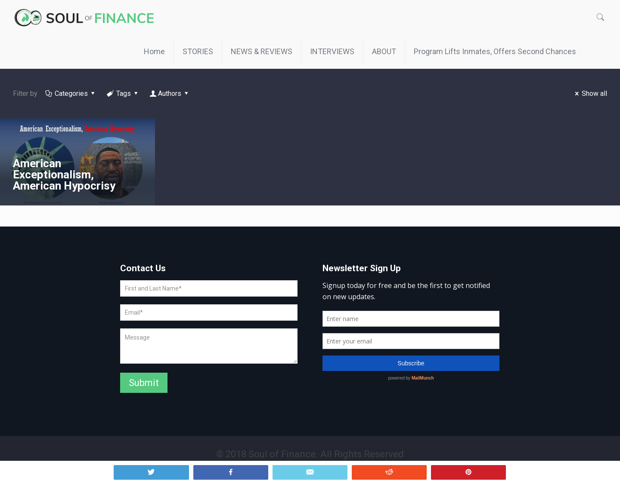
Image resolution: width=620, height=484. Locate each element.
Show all (589, 93)
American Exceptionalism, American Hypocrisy (64, 174)
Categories (71, 93)
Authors (170, 93)
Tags (123, 93)
